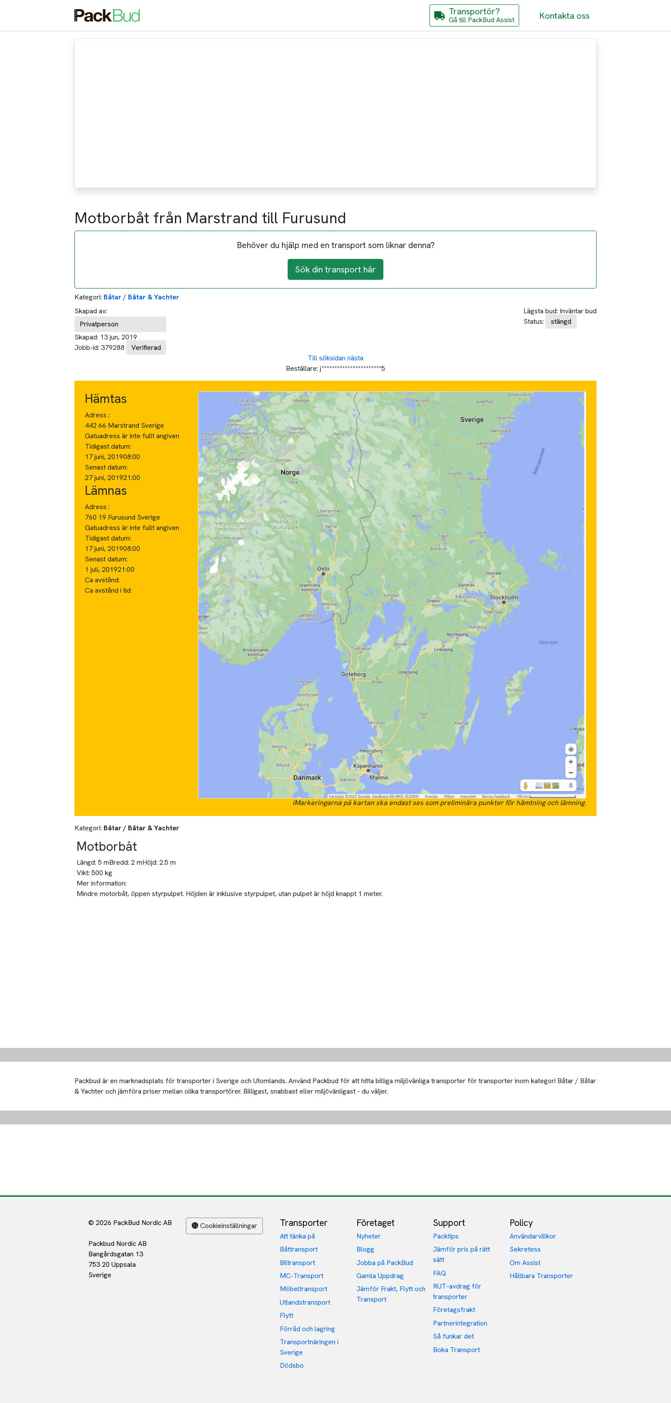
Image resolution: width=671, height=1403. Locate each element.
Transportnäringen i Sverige (309, 1347)
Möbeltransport (303, 1288)
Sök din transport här (335, 269)
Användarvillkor (533, 1236)
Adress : (97, 415)
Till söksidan (327, 357)
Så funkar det (453, 1336)
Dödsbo (292, 1365)
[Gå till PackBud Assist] (474, 15)
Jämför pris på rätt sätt (461, 1254)
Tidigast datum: (108, 446)
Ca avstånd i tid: (109, 590)
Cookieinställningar (224, 1225)
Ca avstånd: (103, 579)
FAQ (439, 1273)
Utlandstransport (305, 1302)
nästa (355, 357)
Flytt (286, 1315)
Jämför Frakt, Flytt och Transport (391, 1294)
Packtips (446, 1236)
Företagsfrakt (454, 1309)
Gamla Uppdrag (380, 1275)
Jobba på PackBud (384, 1262)
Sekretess (525, 1249)
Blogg (365, 1249)
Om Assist (525, 1262)
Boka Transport (456, 1349)
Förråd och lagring (307, 1328)
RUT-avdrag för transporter (457, 1291)
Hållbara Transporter (541, 1275)
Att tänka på (297, 1236)
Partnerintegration (460, 1323)
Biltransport (297, 1262)
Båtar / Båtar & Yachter (141, 297)
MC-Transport (301, 1275)
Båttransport (299, 1249)
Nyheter (368, 1236)
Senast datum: (106, 467)
